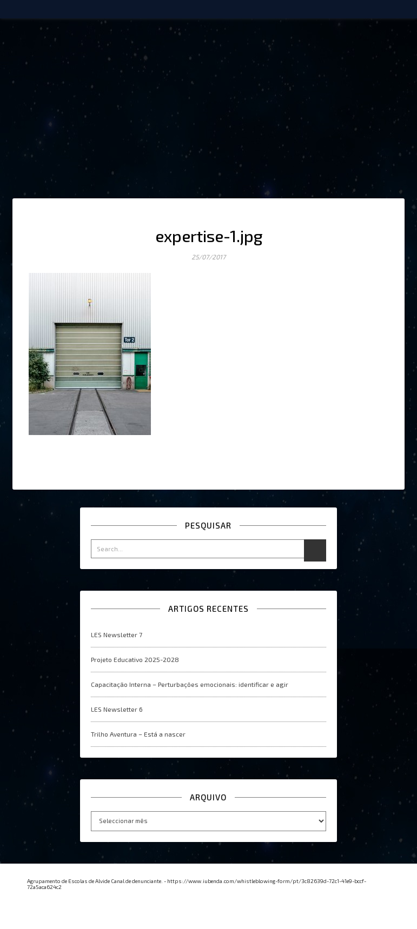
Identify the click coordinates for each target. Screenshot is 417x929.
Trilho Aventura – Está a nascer (138, 734)
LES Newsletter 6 (117, 709)
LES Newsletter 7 (116, 634)
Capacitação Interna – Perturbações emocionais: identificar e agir (189, 684)
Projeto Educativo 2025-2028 (135, 659)
